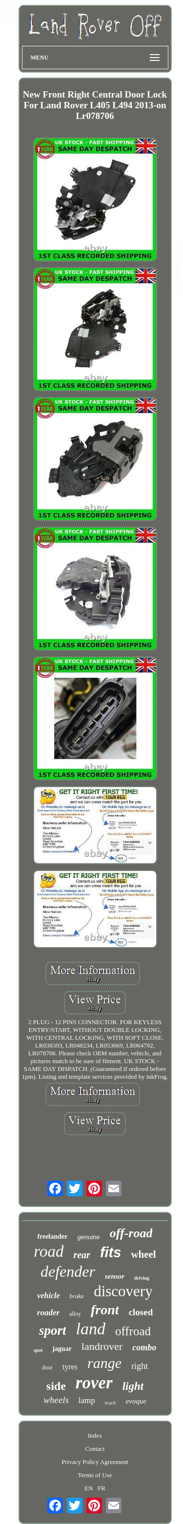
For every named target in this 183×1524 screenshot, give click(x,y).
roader (48, 1312)
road (48, 1251)
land (90, 1329)
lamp (87, 1400)
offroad (133, 1331)
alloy (75, 1313)
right (139, 1366)
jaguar (62, 1348)
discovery (123, 1291)
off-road (131, 1233)
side (56, 1386)
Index (95, 1435)
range (104, 1363)
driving (141, 1278)
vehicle (48, 1295)
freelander (53, 1236)
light (132, 1386)
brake (77, 1296)
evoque (135, 1401)
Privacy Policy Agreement (94, 1461)
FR (101, 1488)
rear (81, 1254)
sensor (114, 1276)
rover (94, 1382)
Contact (94, 1448)
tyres (70, 1367)
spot (38, 1350)
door (47, 1367)
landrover (101, 1346)
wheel (143, 1254)
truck (110, 1402)
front (105, 1309)
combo (144, 1347)
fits (111, 1252)
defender (68, 1271)
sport (52, 1330)
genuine (89, 1237)
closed (141, 1312)
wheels (56, 1400)
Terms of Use (95, 1475)
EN (88, 1488)
